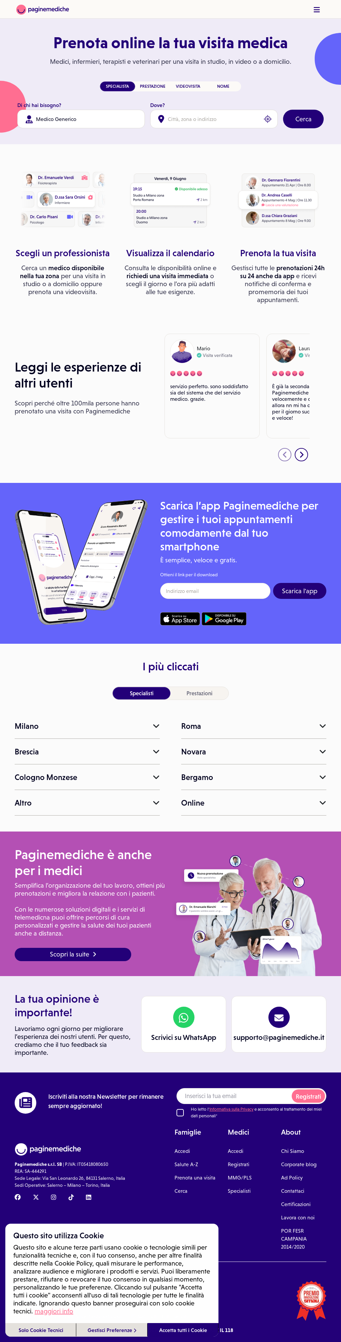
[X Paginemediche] (36, 1197)
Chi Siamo (292, 1151)
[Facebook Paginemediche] (18, 1197)
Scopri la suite (73, 954)
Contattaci (292, 1191)
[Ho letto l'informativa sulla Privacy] (180, 1112)
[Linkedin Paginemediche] (88, 1197)
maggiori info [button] (54, 1311)
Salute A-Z (186, 1164)
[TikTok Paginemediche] (71, 1197)
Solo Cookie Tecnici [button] (41, 1330)
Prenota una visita (194, 1177)
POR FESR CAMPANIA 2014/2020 (294, 1239)
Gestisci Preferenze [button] (112, 1330)
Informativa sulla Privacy (231, 1109)
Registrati (308, 1096)
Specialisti (239, 1191)
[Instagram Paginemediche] (53, 1197)
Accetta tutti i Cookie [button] (183, 1330)
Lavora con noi (298, 1217)
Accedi (182, 1151)
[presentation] (284, 454)
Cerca (303, 119)
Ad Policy (292, 1177)
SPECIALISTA (117, 86)
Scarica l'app (299, 591)
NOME (223, 86)
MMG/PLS (240, 1177)
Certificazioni (296, 1204)
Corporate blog (299, 1164)
